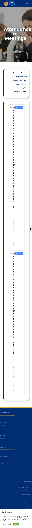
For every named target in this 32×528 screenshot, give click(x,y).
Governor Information (20, 80)
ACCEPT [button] (16, 524)
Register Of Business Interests (20, 92)
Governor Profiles (21, 84)
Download (18, 107)
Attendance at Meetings (19, 73)
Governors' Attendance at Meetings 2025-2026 (14, 157)
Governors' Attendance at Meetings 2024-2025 (14, 303)
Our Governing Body (21, 88)
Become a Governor (21, 76)
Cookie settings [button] (7, 524)
